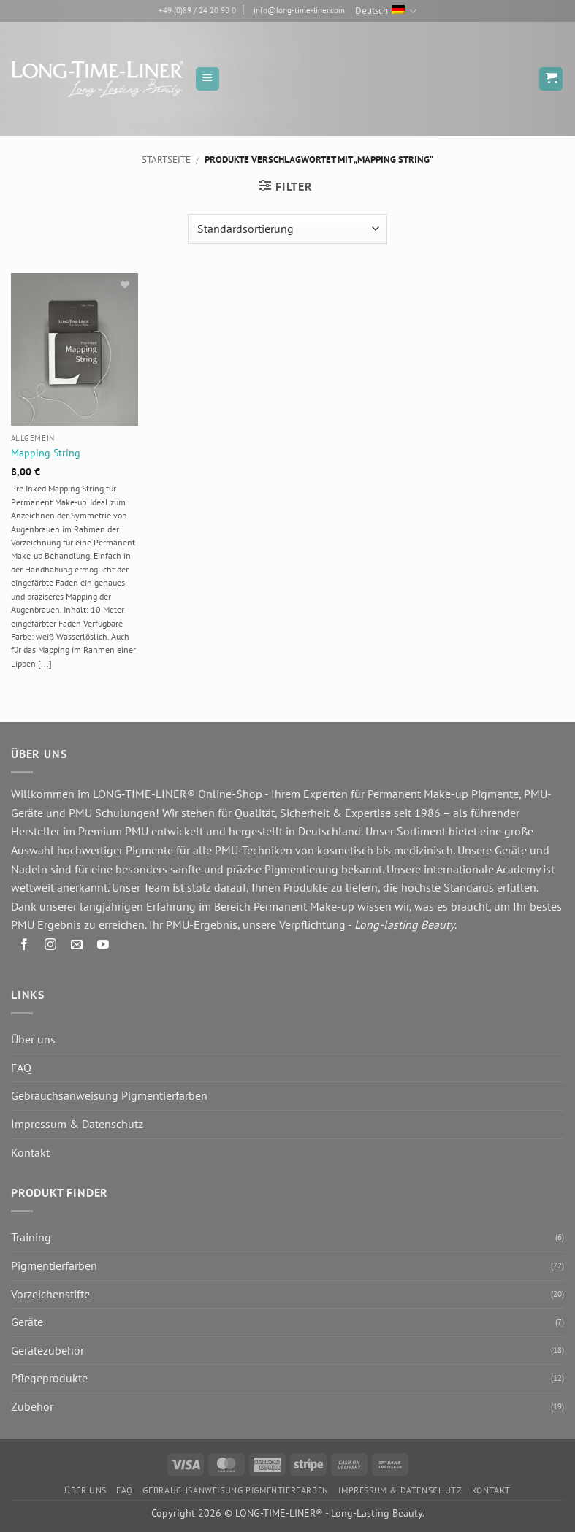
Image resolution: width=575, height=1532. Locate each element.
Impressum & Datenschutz (77, 1124)
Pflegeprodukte (49, 1378)
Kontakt (30, 1152)
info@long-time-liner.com (299, 10)
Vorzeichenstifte (50, 1294)
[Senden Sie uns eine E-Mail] (77, 947)
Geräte (27, 1321)
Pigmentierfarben (54, 1265)
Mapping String (45, 452)
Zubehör (32, 1406)
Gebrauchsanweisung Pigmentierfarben (109, 1095)
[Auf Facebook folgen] (24, 947)
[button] (207, 79)
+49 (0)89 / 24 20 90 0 (197, 10)
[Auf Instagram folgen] (51, 947)
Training (31, 1237)
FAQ (21, 1067)
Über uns (33, 1039)
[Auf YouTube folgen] (103, 947)
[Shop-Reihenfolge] (287, 228)
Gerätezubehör (47, 1350)
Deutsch (385, 11)
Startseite (166, 159)
